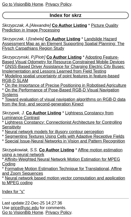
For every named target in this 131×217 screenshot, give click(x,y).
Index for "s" (13, 191)
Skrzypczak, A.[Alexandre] (26, 25)
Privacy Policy (58, 4)
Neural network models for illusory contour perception (54, 131)
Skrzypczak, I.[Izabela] (23, 39)
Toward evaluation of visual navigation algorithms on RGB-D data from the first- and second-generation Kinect (64, 101)
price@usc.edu (25, 208)
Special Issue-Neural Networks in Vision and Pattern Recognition (65, 141)
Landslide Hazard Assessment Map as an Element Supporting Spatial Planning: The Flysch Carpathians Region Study (63, 44)
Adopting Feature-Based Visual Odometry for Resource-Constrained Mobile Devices (63, 59)
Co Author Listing (69, 25)
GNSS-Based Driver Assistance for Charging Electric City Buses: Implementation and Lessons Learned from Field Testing (63, 68)
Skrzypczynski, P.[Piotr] (23, 57)
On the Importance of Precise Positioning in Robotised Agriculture (65, 85)
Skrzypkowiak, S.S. (20, 150)
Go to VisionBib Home (22, 4)
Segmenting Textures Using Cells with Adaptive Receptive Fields (64, 136)
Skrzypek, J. (13, 113)
